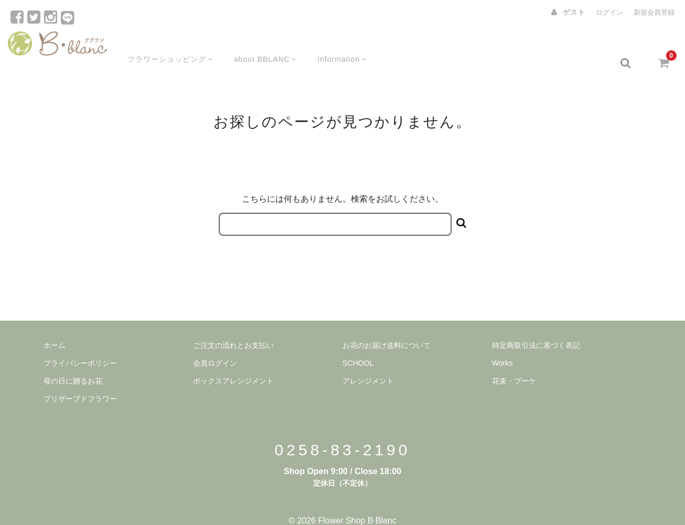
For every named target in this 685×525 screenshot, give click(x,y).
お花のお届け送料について (386, 328)
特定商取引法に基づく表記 (536, 328)
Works (502, 346)
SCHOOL (357, 346)
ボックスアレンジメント (233, 363)
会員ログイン (215, 346)
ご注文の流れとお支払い (233, 328)
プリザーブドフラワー (80, 381)
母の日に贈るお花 (73, 363)
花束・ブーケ (514, 363)
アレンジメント (368, 363)
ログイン (609, 12)
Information (337, 45)
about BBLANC (258, 45)
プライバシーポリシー (80, 346)
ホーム (55, 328)
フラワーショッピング (161, 45)
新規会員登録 (654, 12)
